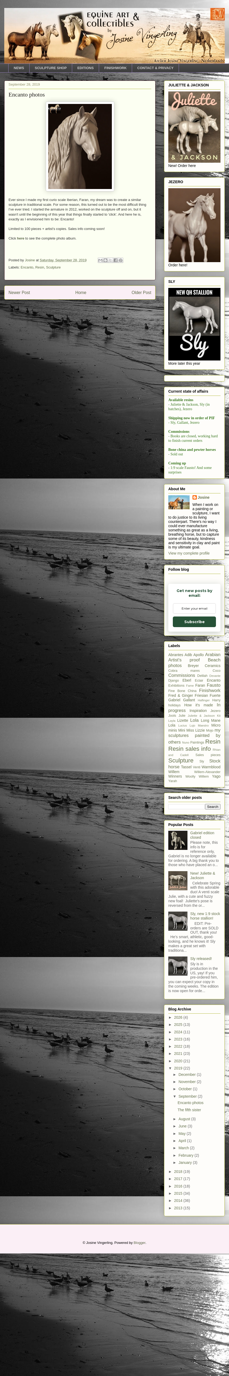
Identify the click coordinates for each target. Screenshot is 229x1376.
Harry (216, 823)
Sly (201, 884)
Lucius (182, 848)
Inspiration (198, 833)
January (185, 1285)
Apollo (198, 777)
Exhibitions (176, 808)
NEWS (19, 68)
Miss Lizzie (195, 853)
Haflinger (204, 822)
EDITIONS (85, 68)
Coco (216, 793)
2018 (178, 1294)
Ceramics (212, 788)
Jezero (215, 833)
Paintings (197, 865)
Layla (171, 843)
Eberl (186, 803)
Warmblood (211, 889)
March (184, 1270)
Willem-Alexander (207, 894)
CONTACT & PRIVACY (155, 68)
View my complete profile (189, 676)
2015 (178, 1316)
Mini (181, 853)
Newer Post (19, 292)
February (186, 1278)
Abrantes (175, 777)
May (182, 1256)
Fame (190, 808)
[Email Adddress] (193, 470)
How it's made (198, 827)
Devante (214, 798)
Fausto (213, 807)
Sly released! (201, 1081)
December (187, 1197)
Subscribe (194, 485)
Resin (39, 267)
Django (173, 803)
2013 (178, 1330)
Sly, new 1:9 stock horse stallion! (205, 1038)
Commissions (181, 797)
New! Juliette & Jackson (202, 998)
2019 (178, 1191)
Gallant (189, 822)
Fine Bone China (182, 813)
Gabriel (174, 822)
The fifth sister (189, 1232)
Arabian (212, 777)
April (182, 1263)
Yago (216, 899)
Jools (172, 838)
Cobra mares (184, 793)
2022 (178, 1169)
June (182, 1249)
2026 (178, 1140)
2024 (178, 1154)
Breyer (193, 788)
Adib (188, 777)
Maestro (203, 848)
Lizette (182, 843)
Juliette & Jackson (201, 838)
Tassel (186, 889)
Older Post (141, 292)
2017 (178, 1301)
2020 (178, 1183)
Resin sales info (189, 871)
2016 (178, 1309)
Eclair (199, 803)
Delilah (202, 798)
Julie (181, 838)
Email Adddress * (193, 462)
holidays (174, 828)
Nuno (185, 865)
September (188, 1219)
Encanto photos (190, 1225)
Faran (200, 808)
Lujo (192, 848)
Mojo (209, 853)
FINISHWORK (115, 68)
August (184, 1241)
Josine (204, 620)
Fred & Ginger (180, 818)
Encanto (27, 267)
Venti (196, 890)
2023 (178, 1162)
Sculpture (53, 267)
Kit (218, 838)
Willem (173, 894)
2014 (178, 1323)
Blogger (139, 1365)
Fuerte (215, 818)
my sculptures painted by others (194, 858)
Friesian (201, 818)
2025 (178, 1147)
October (185, 1211)
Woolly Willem (197, 899)
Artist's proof (184, 782)
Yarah (172, 903)
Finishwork (209, 813)
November (187, 1204)
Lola (194, 842)
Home (81, 292)
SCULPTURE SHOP (51, 68)
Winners (175, 899)
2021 (178, 1176)
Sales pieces (207, 877)
